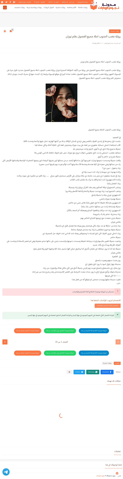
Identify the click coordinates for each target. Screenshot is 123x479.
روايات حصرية (60, 7)
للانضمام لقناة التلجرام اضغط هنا (107, 305)
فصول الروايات (48, 7)
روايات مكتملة (82, 7)
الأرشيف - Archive (39, 2)
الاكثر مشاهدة (71, 7)
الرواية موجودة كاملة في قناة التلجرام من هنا (94, 330)
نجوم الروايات (100, 475)
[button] (107, 372)
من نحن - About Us (68, 2)
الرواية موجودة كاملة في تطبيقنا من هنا (27, 330)
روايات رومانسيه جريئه (34, 7)
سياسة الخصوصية (82, 2)
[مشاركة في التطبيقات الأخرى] (69, 372)
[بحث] (5, 8)
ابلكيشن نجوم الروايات (24, 2)
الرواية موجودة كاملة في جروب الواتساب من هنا (60, 330)
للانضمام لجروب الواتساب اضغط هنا (106, 300)
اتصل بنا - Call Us (53, 2)
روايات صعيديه (20, 7)
